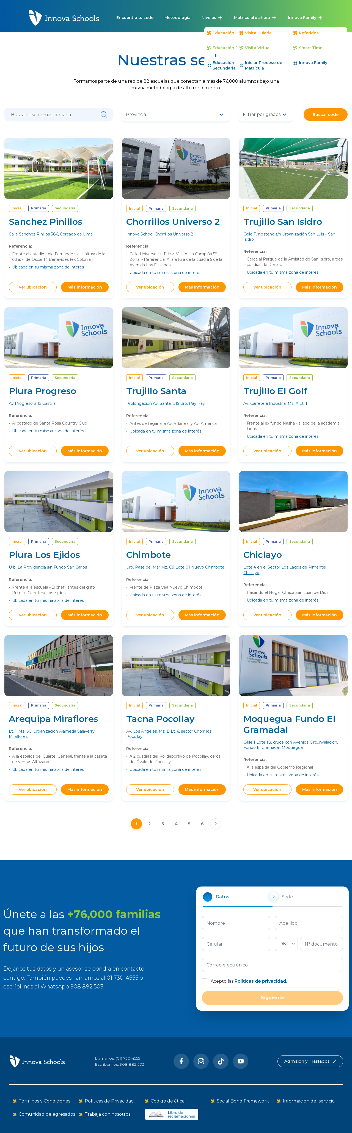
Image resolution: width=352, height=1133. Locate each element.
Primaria (38, 208)
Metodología (177, 17)
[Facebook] (181, 1061)
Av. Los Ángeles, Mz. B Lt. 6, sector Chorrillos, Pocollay (169, 743)
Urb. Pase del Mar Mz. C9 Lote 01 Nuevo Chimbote (175, 577)
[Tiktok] (221, 1061)
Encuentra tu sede (134, 17)
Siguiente (272, 1007)
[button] (212, 17)
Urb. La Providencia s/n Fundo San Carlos (48, 577)
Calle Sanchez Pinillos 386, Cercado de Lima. (51, 234)
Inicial (17, 208)
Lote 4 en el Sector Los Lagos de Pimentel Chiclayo (284, 580)
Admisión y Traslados (310, 1061)
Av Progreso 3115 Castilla (32, 413)
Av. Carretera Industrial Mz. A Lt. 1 (275, 413)
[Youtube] (240, 1061)
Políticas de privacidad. (261, 991)
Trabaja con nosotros (107, 1114)
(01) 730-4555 (128, 1058)
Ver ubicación (33, 287)
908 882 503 (132, 1064)
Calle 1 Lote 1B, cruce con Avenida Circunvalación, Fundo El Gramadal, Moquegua (290, 754)
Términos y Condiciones (44, 1101)
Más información (84, 287)
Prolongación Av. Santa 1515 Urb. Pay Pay (165, 413)
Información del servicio (309, 1101)
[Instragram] (201, 1061)
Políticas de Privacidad (109, 1101)
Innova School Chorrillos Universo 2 (159, 234)
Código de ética (168, 1101)
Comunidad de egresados (47, 1114)
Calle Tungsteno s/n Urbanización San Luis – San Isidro (289, 237)
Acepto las (249, 991)
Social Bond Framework (243, 1101)
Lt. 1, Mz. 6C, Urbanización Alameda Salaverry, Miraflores (52, 743)
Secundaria (65, 208)
